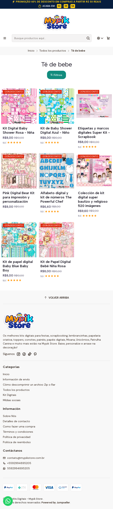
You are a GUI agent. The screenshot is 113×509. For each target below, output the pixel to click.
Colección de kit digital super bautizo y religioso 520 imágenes (93, 199)
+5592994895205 (17, 463)
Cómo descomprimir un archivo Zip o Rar (29, 384)
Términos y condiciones (18, 431)
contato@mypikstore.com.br (24, 458)
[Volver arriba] (56, 297)
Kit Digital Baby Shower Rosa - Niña (18, 130)
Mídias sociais (12, 400)
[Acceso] (100, 38)
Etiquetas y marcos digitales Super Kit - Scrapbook (94, 132)
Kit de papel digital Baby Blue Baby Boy (18, 266)
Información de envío (16, 379)
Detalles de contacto (16, 421)
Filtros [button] (56, 75)
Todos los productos (52, 50)
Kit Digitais (9, 395)
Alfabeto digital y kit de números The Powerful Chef (56, 197)
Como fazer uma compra (19, 426)
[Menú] (4, 38)
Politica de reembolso (17, 442)
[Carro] (108, 38)
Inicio (31, 50)
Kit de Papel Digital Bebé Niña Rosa (55, 264)
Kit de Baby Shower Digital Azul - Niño (56, 130)
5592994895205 (16, 468)
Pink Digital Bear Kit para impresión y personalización (18, 197)
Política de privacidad (16, 437)
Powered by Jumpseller (55, 502)
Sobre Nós (9, 416)
